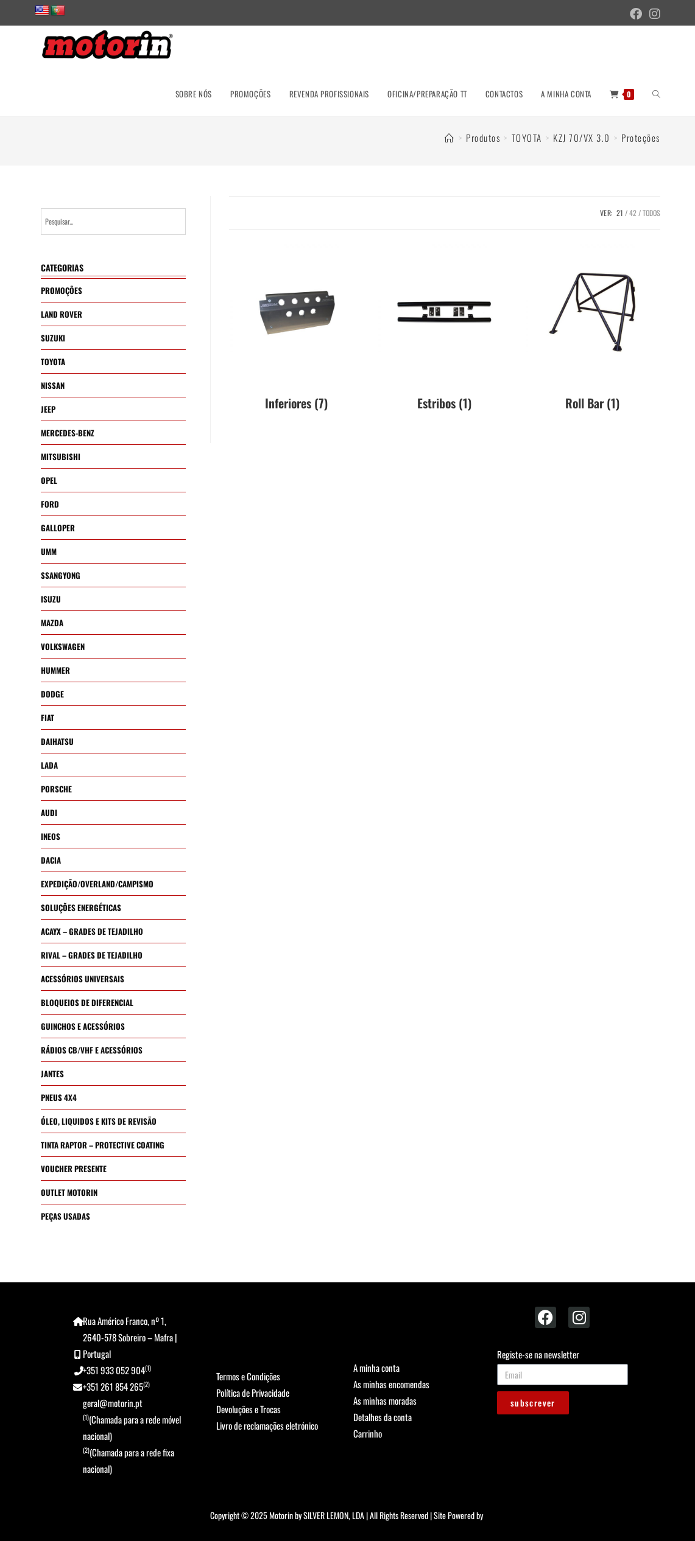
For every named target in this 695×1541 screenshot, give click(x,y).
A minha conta (376, 1367)
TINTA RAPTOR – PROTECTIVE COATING (102, 1145)
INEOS (50, 836)
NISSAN (53, 385)
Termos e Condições (248, 1376)
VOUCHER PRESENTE (74, 1168)
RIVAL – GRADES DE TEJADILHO (92, 955)
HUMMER (55, 670)
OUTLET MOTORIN (69, 1192)
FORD (50, 504)
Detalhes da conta (382, 1417)
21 (619, 213)
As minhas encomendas (391, 1384)
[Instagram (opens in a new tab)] (653, 13)
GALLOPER (58, 528)
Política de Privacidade (252, 1392)
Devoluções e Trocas (248, 1409)
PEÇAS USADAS (65, 1216)
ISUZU (51, 599)
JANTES (52, 1074)
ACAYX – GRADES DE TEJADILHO (92, 931)
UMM (49, 551)
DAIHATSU (57, 741)
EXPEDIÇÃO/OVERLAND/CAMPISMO (97, 884)
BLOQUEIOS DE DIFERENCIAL (87, 1002)
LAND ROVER (61, 314)
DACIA (51, 860)
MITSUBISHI (60, 456)
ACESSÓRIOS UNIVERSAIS (82, 979)
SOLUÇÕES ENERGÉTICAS (81, 907)
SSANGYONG (60, 575)
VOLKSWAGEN (63, 646)
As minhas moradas (385, 1400)
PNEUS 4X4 (59, 1097)
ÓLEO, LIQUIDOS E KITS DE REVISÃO (99, 1121)
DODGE (52, 694)
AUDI (49, 812)
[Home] (450, 137)
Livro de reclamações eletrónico (267, 1425)
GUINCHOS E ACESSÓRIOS (83, 1026)
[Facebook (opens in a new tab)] (636, 13)
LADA (49, 765)
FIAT (47, 717)
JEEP (48, 409)
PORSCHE (56, 789)
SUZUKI (53, 338)
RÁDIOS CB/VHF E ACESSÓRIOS (92, 1050)
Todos (651, 213)
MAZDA (52, 623)
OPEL (49, 480)
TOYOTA (53, 361)
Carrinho (367, 1433)
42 (633, 213)
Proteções (640, 137)
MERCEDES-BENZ (67, 433)
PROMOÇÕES (61, 290)
